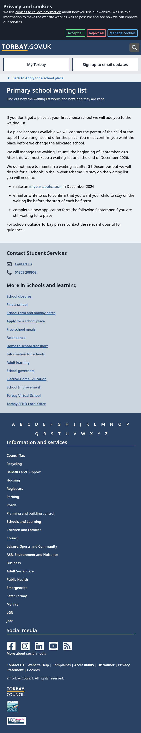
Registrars (15, 488)
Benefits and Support (24, 472)
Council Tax (16, 455)
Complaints (62, 665)
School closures (19, 296)
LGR (10, 612)
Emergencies (17, 587)
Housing (13, 480)
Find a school (17, 304)
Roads (11, 505)
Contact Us (15, 665)
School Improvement (23, 387)
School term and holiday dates (31, 313)
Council (13, 538)
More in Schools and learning (42, 285)
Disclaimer (106, 665)
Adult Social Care (20, 571)
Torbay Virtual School (24, 395)
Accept (75, 33)
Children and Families (24, 530)
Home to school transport (27, 346)
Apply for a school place (26, 321)
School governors (21, 370)
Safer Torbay (17, 596)
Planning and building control (30, 513)
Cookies (33, 670)
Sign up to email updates (105, 64)
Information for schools (26, 354)
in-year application (45, 186)
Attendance (16, 337)
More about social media (26, 653)
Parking (13, 497)
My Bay (12, 604)
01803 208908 (26, 272)
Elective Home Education (27, 379)
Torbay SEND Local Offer (26, 404)
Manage (123, 33)
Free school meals (21, 329)
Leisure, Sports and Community (32, 546)
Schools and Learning (24, 521)
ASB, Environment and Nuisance (32, 554)
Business (14, 563)
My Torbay (36, 64)
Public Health (17, 579)
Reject (96, 33)
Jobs (10, 621)
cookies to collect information (38, 12)
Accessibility (84, 665)
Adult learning (18, 362)
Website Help (38, 665)
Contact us (23, 264)
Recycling (14, 463)
